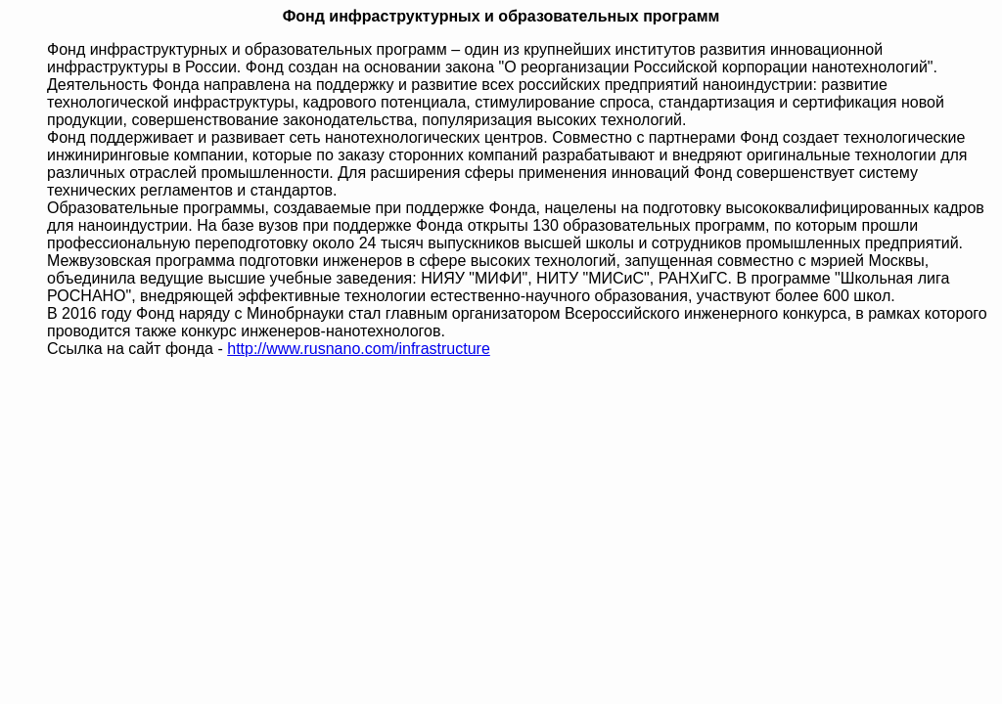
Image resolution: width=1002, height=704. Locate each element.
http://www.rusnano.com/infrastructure (358, 348)
